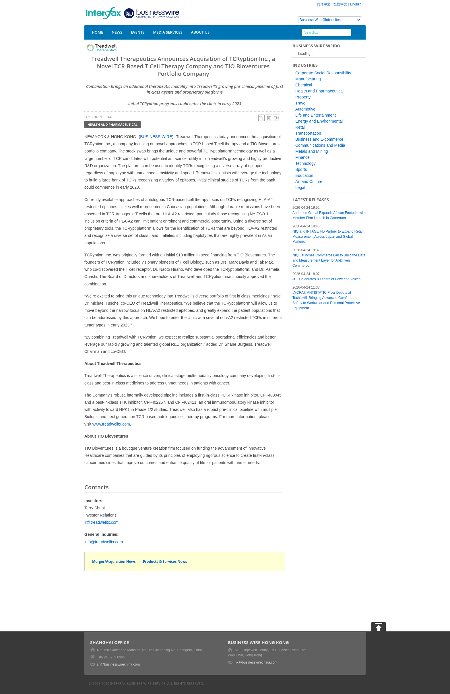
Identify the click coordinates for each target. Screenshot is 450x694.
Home (97, 32)
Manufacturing (308, 79)
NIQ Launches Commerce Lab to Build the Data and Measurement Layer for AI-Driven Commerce (328, 260)
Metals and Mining (311, 151)
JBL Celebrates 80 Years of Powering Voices (326, 279)
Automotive (305, 109)
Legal (300, 187)
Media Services (167, 32)
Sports (301, 169)
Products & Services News (165, 561)
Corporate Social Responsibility (323, 73)
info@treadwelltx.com (103, 542)
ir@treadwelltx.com (101, 522)
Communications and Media (320, 145)
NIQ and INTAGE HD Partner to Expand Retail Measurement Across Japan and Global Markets (327, 236)
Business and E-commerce (319, 139)
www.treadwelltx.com (111, 424)
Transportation (308, 133)
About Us (200, 32)
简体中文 (324, 4)
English (355, 4)
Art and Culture (308, 181)
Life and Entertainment (315, 115)
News (117, 32)
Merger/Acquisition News (114, 561)
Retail (300, 127)
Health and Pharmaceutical (112, 124)
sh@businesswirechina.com (118, 664)
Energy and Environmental (319, 121)
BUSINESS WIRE (156, 136)
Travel (300, 103)
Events (137, 32)
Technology (305, 163)
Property (303, 97)
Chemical (303, 85)
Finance (302, 157)
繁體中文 (340, 4)
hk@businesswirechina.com (256, 662)
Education (304, 175)
